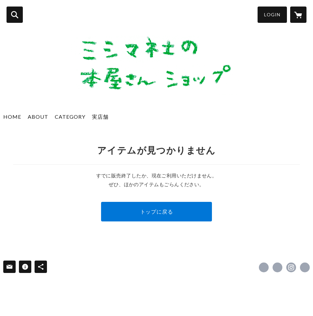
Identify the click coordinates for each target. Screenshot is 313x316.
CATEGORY (70, 116)
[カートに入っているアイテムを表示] (298, 15)
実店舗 (100, 116)
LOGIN (272, 14)
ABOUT (38, 116)
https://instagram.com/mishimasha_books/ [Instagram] (291, 267)
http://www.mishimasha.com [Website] (305, 267)
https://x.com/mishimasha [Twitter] (277, 267)
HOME (12, 116)
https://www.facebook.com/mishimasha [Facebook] (264, 267)
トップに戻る (156, 211)
